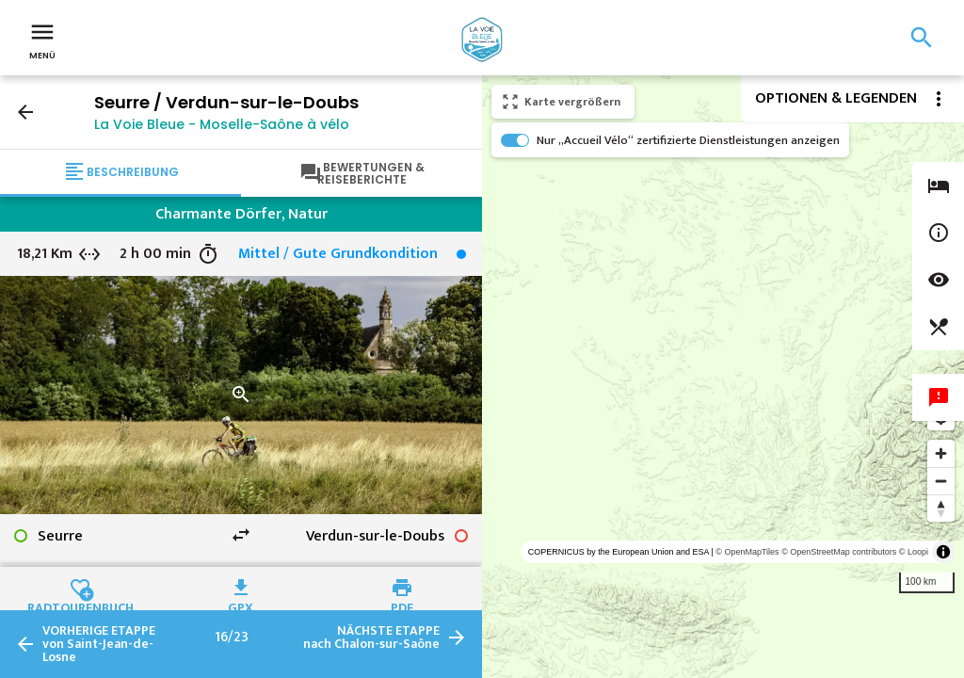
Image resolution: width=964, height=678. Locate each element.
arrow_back (25, 112)
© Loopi (913, 552)
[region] (723, 376)
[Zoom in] (941, 453)
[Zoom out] (941, 480)
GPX (240, 605)
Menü (42, 39)
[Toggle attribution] (943, 552)
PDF (402, 605)
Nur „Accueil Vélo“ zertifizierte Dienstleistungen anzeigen (688, 140)
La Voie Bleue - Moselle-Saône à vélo (221, 124)
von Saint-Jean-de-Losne (98, 644)
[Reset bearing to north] (941, 508)
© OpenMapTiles (747, 552)
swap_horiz (241, 535)
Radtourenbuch (80, 605)
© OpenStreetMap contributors (838, 552)
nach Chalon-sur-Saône (371, 637)
